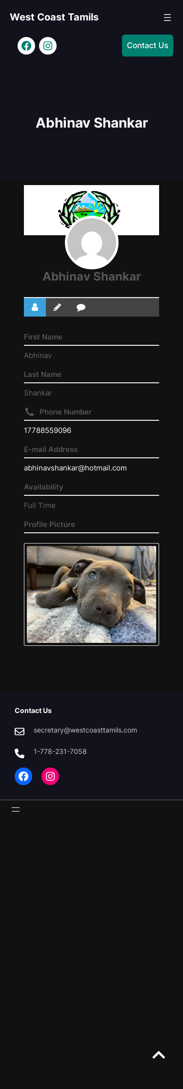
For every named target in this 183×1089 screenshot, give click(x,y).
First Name (43, 336)
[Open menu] (167, 17)
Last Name (42, 374)
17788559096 (47, 430)
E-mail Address (51, 449)
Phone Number (66, 411)
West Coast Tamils (54, 17)
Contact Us (147, 45)
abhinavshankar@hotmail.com (75, 467)
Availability (43, 486)
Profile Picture (49, 524)
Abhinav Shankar (91, 276)
